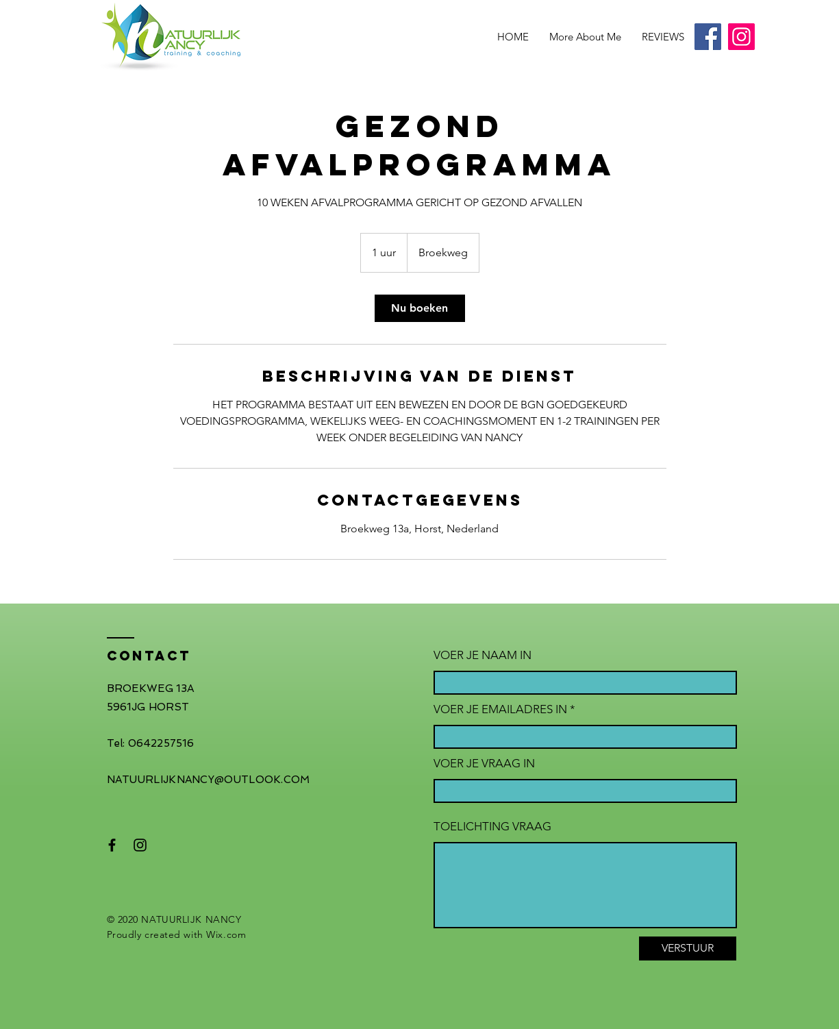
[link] (420, 308)
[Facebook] (707, 36)
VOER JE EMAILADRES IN (500, 709)
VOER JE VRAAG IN (484, 763)
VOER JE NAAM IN (482, 655)
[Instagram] (741, 36)
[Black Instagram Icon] (140, 845)
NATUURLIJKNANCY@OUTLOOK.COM (208, 779)
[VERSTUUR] (687, 948)
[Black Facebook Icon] (112, 845)
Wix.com (226, 934)
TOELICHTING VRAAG (492, 826)
